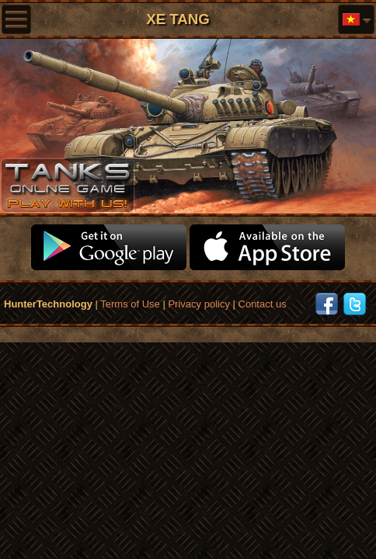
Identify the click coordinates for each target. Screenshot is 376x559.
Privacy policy (198, 304)
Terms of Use (130, 304)
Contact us (262, 304)
